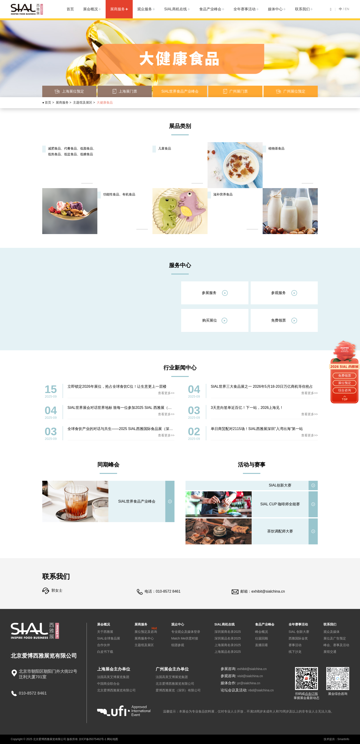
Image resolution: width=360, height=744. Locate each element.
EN (347, 9)
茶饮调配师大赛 (280, 531)
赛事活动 (295, 645)
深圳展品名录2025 (227, 638)
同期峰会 (108, 464)
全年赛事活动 (244, 9)
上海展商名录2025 (227, 645)
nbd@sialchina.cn (261, 690)
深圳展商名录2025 (227, 631)
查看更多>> (166, 393)
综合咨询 (344, 390)
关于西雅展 (105, 631)
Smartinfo (343, 739)
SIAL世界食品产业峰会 (137, 501)
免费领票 (284, 320)
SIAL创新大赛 (280, 485)
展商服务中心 (144, 638)
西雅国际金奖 (298, 638)
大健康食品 (105, 102)
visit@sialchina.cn (250, 676)
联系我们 (302, 9)
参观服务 (284, 293)
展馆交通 (329, 651)
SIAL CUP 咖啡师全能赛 (280, 504)
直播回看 (261, 645)
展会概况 (90, 9)
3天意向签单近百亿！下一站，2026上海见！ (247, 408)
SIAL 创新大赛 (299, 631)
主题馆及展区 (82, 102)
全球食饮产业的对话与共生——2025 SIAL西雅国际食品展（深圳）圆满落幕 (129, 429)
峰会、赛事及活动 (336, 645)
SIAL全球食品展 (108, 638)
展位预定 (344, 383)
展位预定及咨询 (146, 631)
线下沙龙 (295, 651)
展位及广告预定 (334, 638)
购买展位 (214, 320)
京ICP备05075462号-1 (92, 739)
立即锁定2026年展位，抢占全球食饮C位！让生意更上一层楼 (117, 386)
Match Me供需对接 (184, 638)
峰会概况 (261, 631)
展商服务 (117, 9)
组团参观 (177, 645)
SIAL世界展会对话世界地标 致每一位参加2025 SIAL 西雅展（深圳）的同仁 (129, 408)
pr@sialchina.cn (248, 683)
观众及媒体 (331, 631)
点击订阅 (311, 694)
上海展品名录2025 (227, 651)
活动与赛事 (251, 464)
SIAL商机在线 (175, 9)
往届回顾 (261, 638)
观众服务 (144, 9)
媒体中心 (275, 9)
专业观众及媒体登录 (185, 631)
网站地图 (112, 739)
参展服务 (215, 293)
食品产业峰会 (210, 9)
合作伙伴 (103, 645)
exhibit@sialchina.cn (268, 591)
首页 (70, 9)
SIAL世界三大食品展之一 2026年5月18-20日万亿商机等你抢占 (262, 386)
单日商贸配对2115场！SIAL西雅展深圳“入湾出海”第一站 (257, 429)
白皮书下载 (105, 651)
